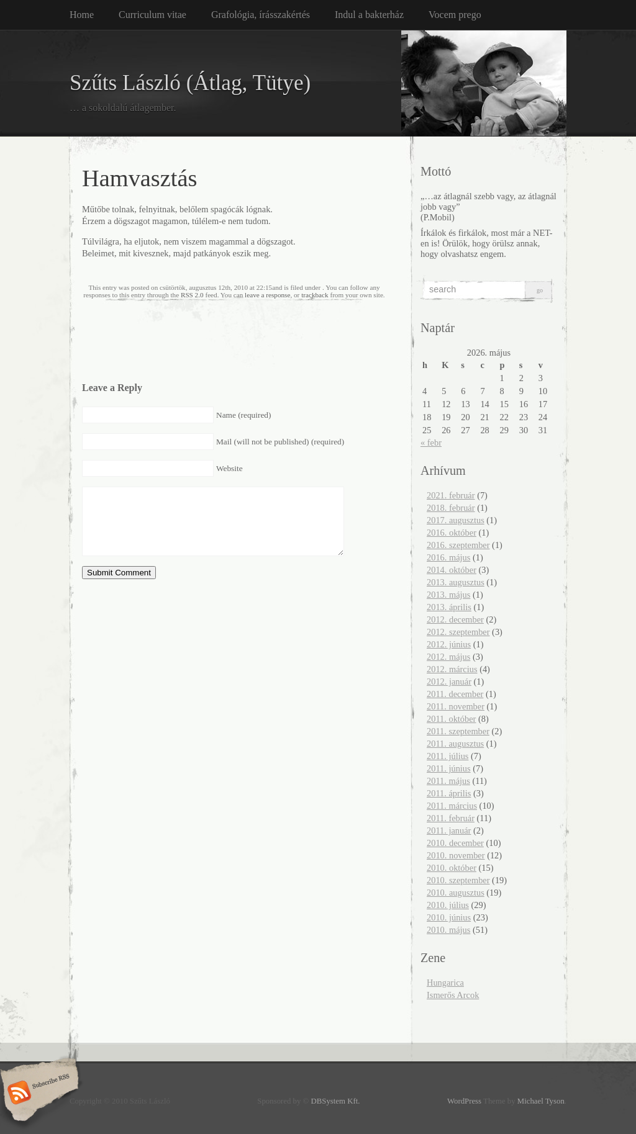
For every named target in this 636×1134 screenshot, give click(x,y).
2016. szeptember (458, 545)
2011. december (455, 694)
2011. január (449, 830)
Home (82, 14)
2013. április (449, 607)
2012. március (452, 669)
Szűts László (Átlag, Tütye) (190, 83)
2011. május (448, 781)
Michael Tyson (541, 1101)
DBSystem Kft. (335, 1101)
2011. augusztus (455, 744)
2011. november (455, 706)
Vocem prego (455, 14)
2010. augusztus (455, 893)
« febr (431, 443)
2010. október (451, 868)
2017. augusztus (455, 520)
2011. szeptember (458, 731)
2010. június (449, 917)
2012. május (448, 657)
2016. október (451, 533)
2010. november (456, 855)
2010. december (455, 843)
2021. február (451, 495)
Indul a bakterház (369, 14)
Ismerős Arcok (453, 995)
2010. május (448, 930)
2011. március (452, 806)
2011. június (449, 768)
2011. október (451, 719)
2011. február (451, 818)
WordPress (464, 1101)
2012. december (455, 619)
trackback (314, 295)
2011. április (449, 793)
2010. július (448, 905)
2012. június (449, 644)
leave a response (267, 295)
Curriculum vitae (152, 14)
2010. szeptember (458, 880)
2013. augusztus (455, 582)
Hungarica (445, 983)
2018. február (451, 508)
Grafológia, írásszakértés (260, 14)
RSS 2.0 (192, 295)
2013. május (448, 595)
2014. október (451, 570)
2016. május (448, 557)
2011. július (447, 756)
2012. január (449, 681)
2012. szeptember (458, 632)
